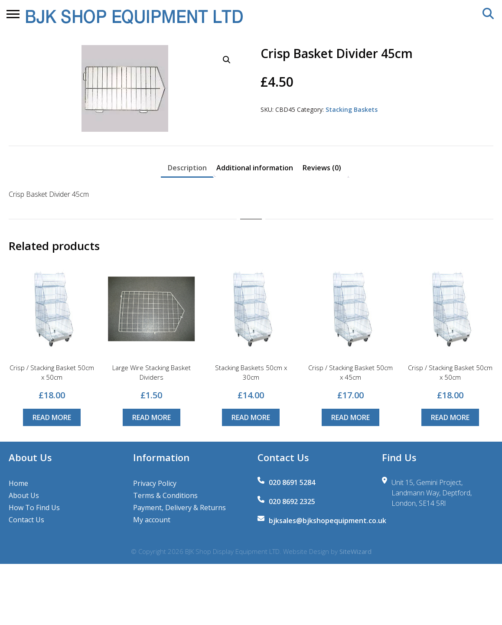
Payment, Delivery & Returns (179, 507)
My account (151, 519)
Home (18, 483)
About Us (24, 495)
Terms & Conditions (165, 495)
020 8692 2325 (292, 501)
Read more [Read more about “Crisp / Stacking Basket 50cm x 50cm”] (52, 417)
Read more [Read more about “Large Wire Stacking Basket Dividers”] (151, 417)
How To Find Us (34, 507)
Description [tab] (187, 168)
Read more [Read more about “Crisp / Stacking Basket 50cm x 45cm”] (350, 417)
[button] (227, 60)
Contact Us (26, 519)
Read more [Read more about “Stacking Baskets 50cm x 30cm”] (250, 417)
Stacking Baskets (352, 109)
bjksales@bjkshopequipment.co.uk (327, 520)
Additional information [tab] (254, 168)
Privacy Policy (154, 483)
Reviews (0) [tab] (322, 168)
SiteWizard (355, 551)
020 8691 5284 (292, 482)
